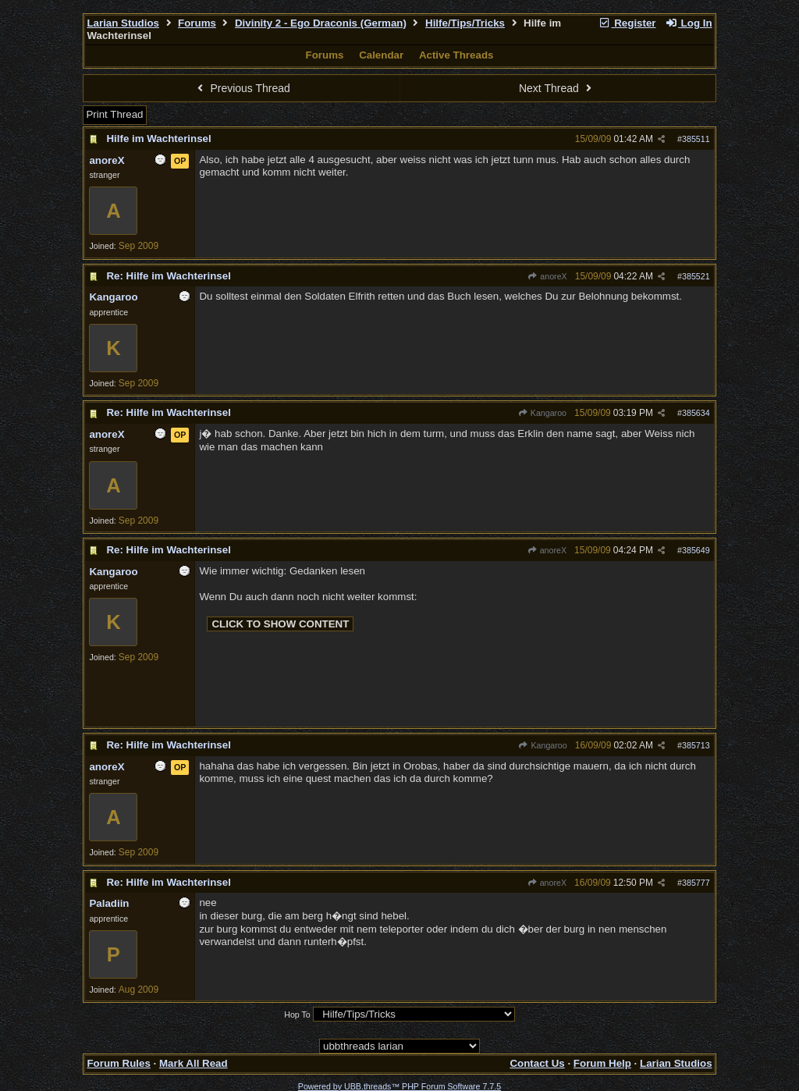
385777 (696, 882)
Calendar (381, 55)
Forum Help (602, 1063)
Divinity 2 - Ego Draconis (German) (321, 23)
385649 (696, 550)
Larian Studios (123, 23)
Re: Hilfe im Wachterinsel (168, 276)
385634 (696, 413)
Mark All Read (193, 1063)
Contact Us (537, 1063)
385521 (696, 276)
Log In (688, 23)
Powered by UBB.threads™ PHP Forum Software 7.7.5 (399, 1086)
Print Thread (114, 114)
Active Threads (456, 55)
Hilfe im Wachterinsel (158, 138)
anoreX (547, 276)
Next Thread (557, 88)
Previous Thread (242, 88)
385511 (696, 139)
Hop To (297, 1014)
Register (627, 23)
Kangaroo (542, 413)
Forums (197, 23)
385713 (696, 745)
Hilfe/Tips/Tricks (465, 23)
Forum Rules (118, 1063)
